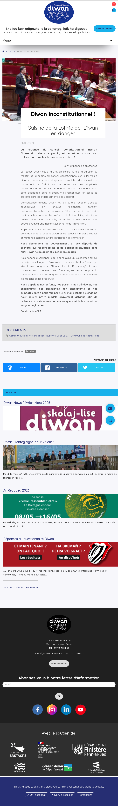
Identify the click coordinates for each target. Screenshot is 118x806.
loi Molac (30, 351)
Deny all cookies (62, 795)
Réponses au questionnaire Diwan (28, 539)
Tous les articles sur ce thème (20, 587)
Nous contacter (59, 663)
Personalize (85, 795)
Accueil (9, 51)
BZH (114, 10)
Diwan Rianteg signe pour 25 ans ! (28, 442)
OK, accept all (36, 795)
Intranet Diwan (104, 28)
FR (114, 4)
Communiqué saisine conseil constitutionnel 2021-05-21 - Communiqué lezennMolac (54, 335)
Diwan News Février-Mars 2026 (26, 403)
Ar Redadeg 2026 (16, 490)
